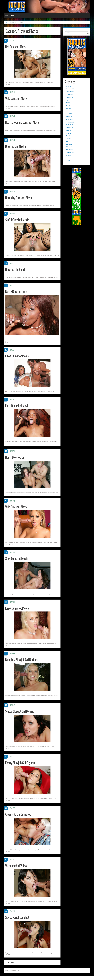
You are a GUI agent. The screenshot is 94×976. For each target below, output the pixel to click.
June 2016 (68, 105)
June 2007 (68, 158)
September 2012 (70, 127)
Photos (20, 15)
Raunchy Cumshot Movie (19, 198)
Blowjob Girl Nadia (16, 146)
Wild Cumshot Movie (16, 98)
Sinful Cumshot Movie (17, 220)
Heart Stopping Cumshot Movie (23, 122)
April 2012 (68, 141)
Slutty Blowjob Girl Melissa (20, 711)
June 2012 (68, 136)
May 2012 (68, 138)
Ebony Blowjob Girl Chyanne (21, 763)
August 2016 (69, 100)
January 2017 (69, 86)
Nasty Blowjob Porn (16, 291)
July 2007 (68, 155)
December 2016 (70, 89)
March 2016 (69, 113)
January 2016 (69, 119)
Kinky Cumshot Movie (17, 356)
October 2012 (69, 125)
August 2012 (69, 130)
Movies (13, 15)
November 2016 (70, 91)
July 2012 (68, 133)
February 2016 (69, 116)
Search (68, 30)
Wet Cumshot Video (16, 866)
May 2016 (68, 108)
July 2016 (68, 102)
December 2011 (70, 152)
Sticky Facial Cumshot (17, 917)
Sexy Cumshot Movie (17, 558)
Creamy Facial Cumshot (18, 814)
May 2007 (68, 160)
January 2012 (69, 149)
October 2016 (69, 94)
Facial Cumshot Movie (17, 406)
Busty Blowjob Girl (16, 457)
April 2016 (68, 111)
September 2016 (70, 97)
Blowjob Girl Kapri (15, 269)
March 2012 (69, 144)
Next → (13, 963)
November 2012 (70, 122)
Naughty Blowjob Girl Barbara (22, 660)
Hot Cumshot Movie (16, 47)
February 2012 (69, 147)
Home (6, 15)
